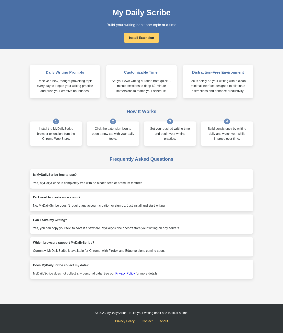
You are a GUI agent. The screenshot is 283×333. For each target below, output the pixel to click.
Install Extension (141, 37)
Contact (147, 321)
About (164, 321)
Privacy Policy (125, 273)
